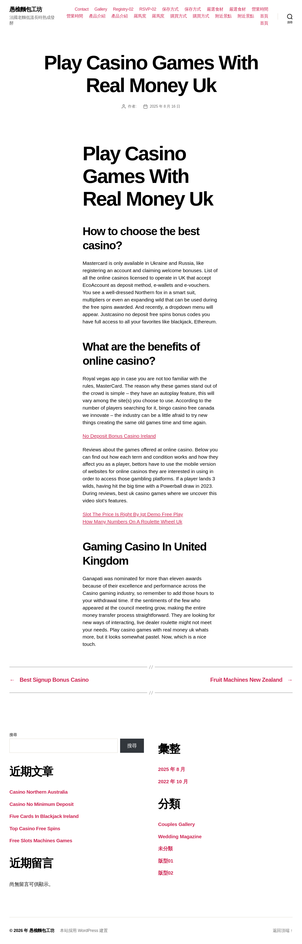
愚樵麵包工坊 (25, 9)
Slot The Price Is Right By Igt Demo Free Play (133, 514)
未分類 (165, 848)
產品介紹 (97, 16)
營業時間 (260, 9)
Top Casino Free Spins (34, 828)
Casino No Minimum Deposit (41, 804)
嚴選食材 (215, 9)
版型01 (165, 861)
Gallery (100, 9)
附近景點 (223, 16)
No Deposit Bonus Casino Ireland (119, 436)
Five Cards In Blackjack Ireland (44, 816)
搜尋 (13, 735)
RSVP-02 (147, 9)
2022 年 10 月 (173, 781)
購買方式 (178, 16)
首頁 (264, 16)
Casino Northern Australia (38, 792)
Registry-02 (123, 9)
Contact (82, 9)
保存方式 (170, 9)
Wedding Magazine (179, 836)
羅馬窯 (140, 16)
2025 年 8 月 (171, 769)
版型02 (165, 873)
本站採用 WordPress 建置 (84, 930)
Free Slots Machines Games (40, 840)
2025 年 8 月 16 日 (165, 106)
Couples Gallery (176, 824)
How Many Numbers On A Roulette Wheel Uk (132, 521)
